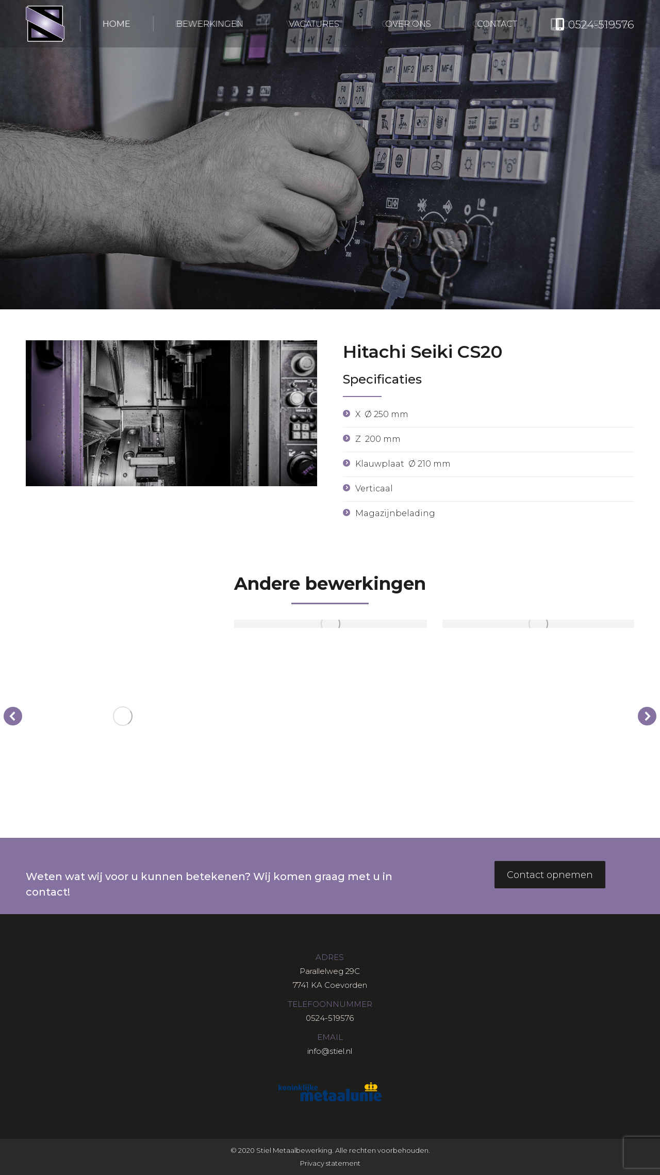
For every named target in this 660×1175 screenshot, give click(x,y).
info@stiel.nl (329, 1051)
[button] (13, 716)
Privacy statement (330, 1163)
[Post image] (122, 716)
